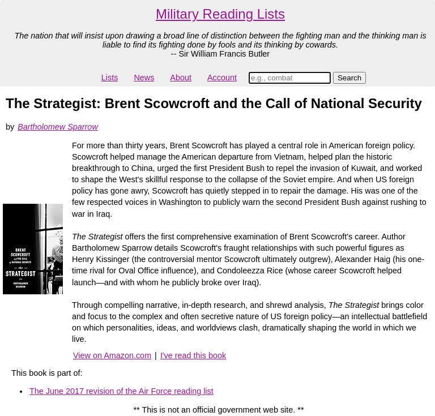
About (180, 77)
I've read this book (193, 355)
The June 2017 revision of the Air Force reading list (121, 391)
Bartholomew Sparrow (58, 126)
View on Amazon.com (112, 355)
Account (222, 77)
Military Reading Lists (220, 14)
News (144, 77)
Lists (109, 77)
